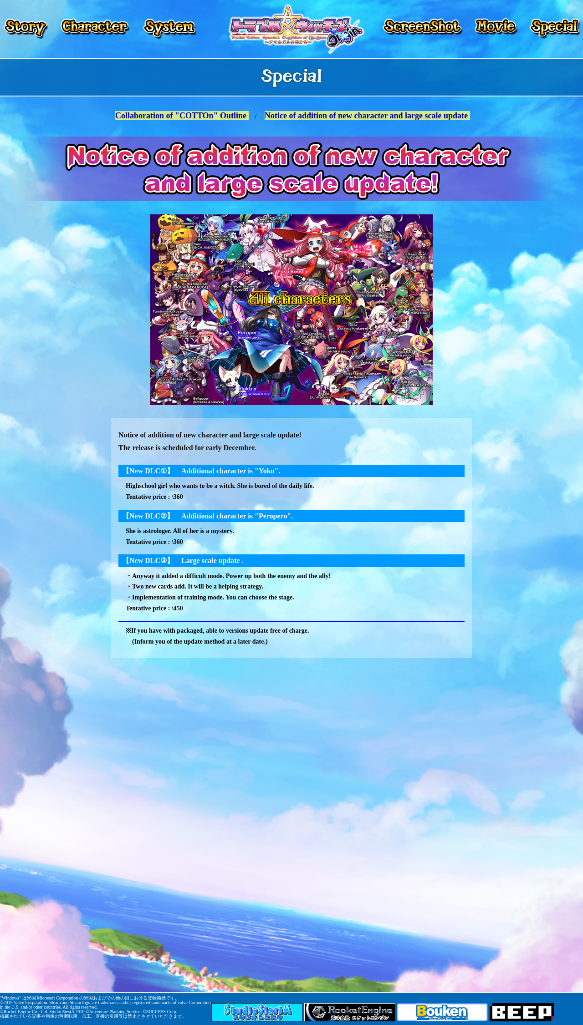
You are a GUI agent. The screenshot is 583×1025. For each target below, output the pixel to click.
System (168, 29)
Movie (496, 29)
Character (95, 29)
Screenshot (423, 29)
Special (553, 29)
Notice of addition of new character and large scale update (367, 115)
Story (26, 29)
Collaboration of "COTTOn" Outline (182, 115)
